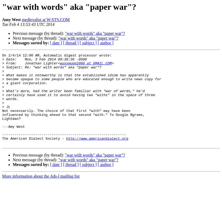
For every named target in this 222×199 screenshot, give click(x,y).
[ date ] (56, 43)
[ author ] (106, 43)
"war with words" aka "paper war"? (95, 33)
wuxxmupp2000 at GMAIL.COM (86, 65)
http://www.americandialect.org (97, 155)
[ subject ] (88, 43)
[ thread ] (71, 43)
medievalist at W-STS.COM (46, 19)
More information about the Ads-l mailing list (40, 194)
